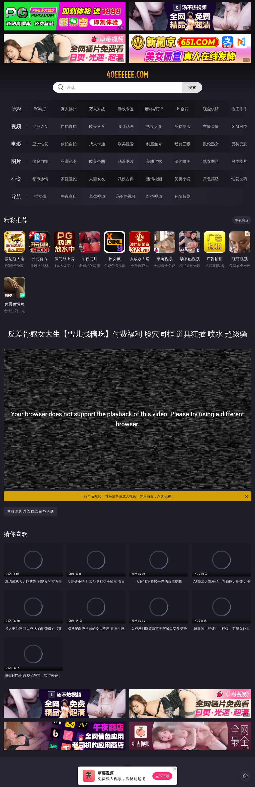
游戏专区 (126, 109)
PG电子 (40, 109)
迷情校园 (154, 179)
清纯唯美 (183, 161)
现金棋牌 (211, 109)
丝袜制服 (183, 126)
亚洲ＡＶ (40, 126)
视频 (16, 126)
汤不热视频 (126, 196)
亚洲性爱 (40, 144)
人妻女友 (97, 179)
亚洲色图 (69, 161)
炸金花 (183, 109)
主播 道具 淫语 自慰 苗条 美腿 (30, 511)
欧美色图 (97, 161)
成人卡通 (97, 144)
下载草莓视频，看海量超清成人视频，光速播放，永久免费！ (164, 496)
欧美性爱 (126, 144)
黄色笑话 (211, 179)
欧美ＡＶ (97, 126)
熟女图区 (211, 161)
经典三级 (183, 144)
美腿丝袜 (154, 161)
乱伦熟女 (211, 144)
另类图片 (239, 161)
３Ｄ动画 (126, 126)
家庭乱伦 (69, 179)
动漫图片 (126, 161)
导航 (16, 196)
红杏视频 (154, 196)
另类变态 (239, 144)
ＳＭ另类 (239, 126)
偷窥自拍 (40, 161)
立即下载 (162, 776)
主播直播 (211, 126)
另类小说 (183, 179)
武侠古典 (126, 179)
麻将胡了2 (154, 109)
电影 (16, 143)
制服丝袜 (154, 144)
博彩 (16, 108)
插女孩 (40, 196)
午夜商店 (69, 196)
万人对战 (97, 109)
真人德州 (69, 109)
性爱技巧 (239, 179)
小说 (16, 178)
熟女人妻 (154, 126)
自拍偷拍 (69, 126)
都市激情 (40, 179)
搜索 (192, 87)
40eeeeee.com (127, 75)
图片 (16, 161)
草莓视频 (97, 196)
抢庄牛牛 (239, 109)
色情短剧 (183, 196)
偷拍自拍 (69, 144)
